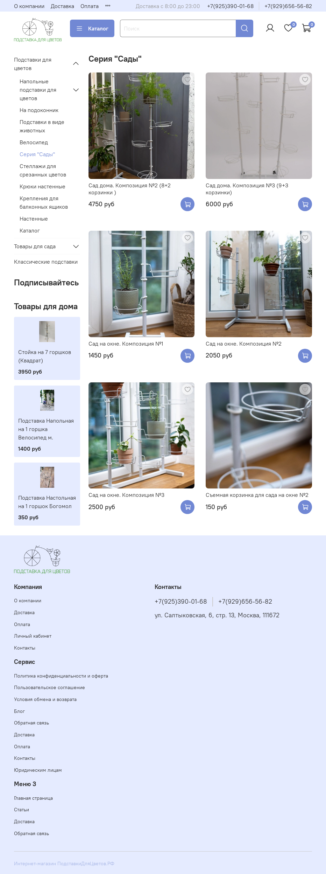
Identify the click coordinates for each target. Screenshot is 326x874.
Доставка (62, 5)
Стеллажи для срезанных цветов (43, 170)
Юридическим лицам (38, 770)
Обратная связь (31, 723)
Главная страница (33, 798)
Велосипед (34, 142)
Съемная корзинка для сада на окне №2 (257, 494)
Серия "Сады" (37, 154)
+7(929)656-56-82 (288, 5)
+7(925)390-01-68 (230, 5)
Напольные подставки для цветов (38, 90)
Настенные (34, 218)
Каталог (92, 28)
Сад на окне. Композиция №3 (126, 494)
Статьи (21, 809)
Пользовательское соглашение (49, 687)
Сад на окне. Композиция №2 (244, 343)
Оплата (89, 5)
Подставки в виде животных (42, 126)
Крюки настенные (42, 186)
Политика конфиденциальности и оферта (61, 676)
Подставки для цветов (32, 63)
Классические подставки (46, 261)
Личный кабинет (32, 636)
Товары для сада (35, 246)
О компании (29, 5)
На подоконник (39, 109)
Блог (19, 711)
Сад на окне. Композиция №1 (125, 343)
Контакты (24, 648)
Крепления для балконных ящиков (44, 202)
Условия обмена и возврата (45, 699)
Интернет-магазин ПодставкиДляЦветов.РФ (64, 863)
